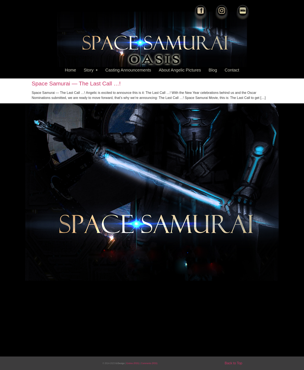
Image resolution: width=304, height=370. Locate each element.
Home (70, 70)
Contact (232, 70)
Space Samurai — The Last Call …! (76, 83)
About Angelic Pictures (180, 70)
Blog (213, 70)
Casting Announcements (128, 70)
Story (91, 70)
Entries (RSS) (133, 363)
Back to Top (233, 363)
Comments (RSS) (149, 363)
